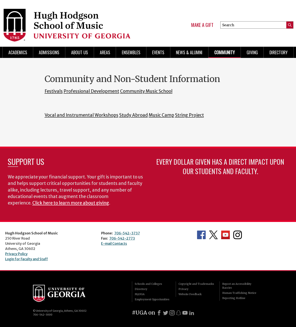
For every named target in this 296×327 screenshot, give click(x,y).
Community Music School (146, 91)
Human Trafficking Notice (239, 292)
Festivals (54, 91)
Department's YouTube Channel (225, 235)
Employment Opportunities (152, 299)
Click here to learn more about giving (70, 203)
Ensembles (131, 52)
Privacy (183, 289)
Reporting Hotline (233, 298)
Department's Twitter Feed (213, 235)
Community (224, 52)
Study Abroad (133, 115)
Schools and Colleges (148, 283)
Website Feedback (190, 294)
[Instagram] (172, 312)
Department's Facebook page (201, 235)
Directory (278, 52)
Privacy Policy (16, 254)
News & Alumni (189, 52)
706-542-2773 (122, 238)
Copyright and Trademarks (196, 283)
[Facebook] (159, 312)
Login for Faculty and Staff (26, 259)
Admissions (49, 52)
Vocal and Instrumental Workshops (81, 115)
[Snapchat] (178, 312)
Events (158, 52)
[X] (165, 312)
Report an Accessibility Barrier (236, 285)
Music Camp (161, 115)
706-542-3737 (127, 233)
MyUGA (139, 294)
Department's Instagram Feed (237, 235)
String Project (189, 115)
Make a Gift (202, 25)
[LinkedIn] (191, 312)
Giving (252, 52)
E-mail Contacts (114, 243)
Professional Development (91, 91)
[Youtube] (185, 312)
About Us (79, 52)
